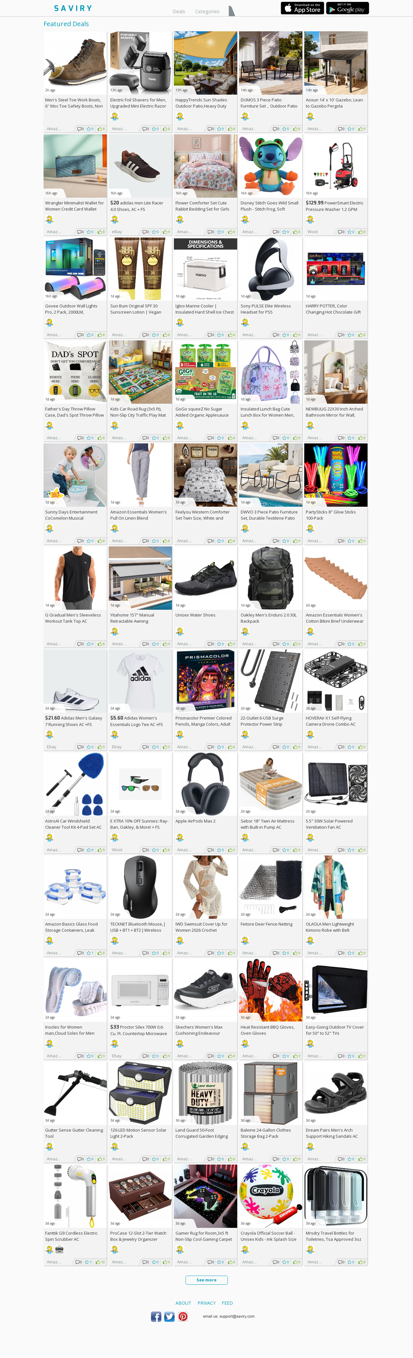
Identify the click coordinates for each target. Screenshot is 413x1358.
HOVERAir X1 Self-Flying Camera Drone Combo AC (331, 721)
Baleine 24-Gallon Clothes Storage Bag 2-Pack (266, 1133)
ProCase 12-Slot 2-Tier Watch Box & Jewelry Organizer (138, 1236)
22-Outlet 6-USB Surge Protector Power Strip (262, 721)
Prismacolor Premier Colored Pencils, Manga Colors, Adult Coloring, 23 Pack (204, 724)
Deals (179, 11)
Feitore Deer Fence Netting (266, 924)
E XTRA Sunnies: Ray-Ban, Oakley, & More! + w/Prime (139, 827)
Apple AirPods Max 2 (196, 821)
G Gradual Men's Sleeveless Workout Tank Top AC (73, 618)
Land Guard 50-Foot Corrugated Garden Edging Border (202, 1136)
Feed (227, 1303)
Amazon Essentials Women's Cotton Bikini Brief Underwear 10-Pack (335, 621)
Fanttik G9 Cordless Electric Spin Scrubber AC (71, 1236)
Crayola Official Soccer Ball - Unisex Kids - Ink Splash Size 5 (269, 1239)
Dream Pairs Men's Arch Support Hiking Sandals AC (332, 1133)
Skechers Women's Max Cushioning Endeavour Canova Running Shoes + (203, 1033)
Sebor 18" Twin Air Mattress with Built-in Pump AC (268, 824)
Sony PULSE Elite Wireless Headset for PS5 (266, 309)
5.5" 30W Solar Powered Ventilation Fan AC (329, 824)
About (183, 1303)
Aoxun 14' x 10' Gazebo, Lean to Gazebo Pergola (334, 103)
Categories (207, 11)
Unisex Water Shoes (196, 615)
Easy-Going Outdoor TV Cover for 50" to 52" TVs (335, 1030)
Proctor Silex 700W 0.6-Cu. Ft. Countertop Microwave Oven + (138, 1033)
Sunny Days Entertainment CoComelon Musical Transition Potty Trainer (71, 518)
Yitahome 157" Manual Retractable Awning (132, 618)
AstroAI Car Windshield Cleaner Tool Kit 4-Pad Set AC (73, 824)
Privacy (206, 1303)
